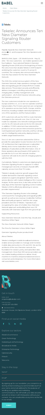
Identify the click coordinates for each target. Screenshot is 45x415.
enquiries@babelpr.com (11, 299)
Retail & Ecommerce (10, 335)
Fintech (5, 357)
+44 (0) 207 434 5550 (10, 304)
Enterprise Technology (10, 349)
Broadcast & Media (9, 346)
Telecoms (5, 360)
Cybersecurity (7, 353)
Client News (13, 8)
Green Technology (9, 338)
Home (5, 8)
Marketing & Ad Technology (12, 342)
